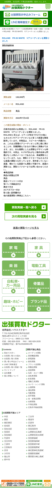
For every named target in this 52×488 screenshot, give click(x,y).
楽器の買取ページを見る (26, 228)
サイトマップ (9, 370)
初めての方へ (9, 353)
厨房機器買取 (33, 356)
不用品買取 (32, 404)
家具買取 (31, 361)
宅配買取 (31, 393)
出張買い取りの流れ (12, 356)
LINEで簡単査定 (10, 364)
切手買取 (31, 396)
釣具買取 (31, 379)
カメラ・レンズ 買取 (36, 384)
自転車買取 (32, 376)
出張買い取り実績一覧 (13, 367)
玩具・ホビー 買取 (35, 373)
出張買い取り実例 (11, 359)
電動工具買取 (33, 381)
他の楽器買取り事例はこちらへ (17, 195)
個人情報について (11, 376)
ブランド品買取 (34, 364)
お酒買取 (31, 387)
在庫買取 (31, 402)
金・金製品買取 (34, 399)
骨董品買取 (32, 367)
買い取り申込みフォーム (14, 361)
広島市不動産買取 (35, 407)
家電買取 (31, 359)
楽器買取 (31, 370)
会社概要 (7, 373)
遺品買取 (31, 390)
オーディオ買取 (34, 353)
